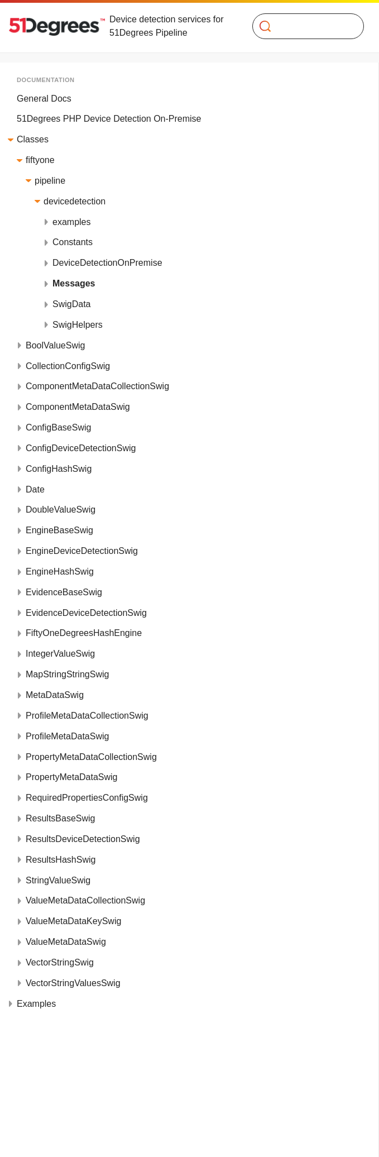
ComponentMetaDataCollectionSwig (97, 386)
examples (71, 222)
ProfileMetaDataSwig (67, 736)
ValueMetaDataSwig (66, 941)
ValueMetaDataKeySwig (73, 921)
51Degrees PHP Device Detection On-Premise (109, 118)
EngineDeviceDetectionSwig (82, 551)
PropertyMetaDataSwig (72, 777)
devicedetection (74, 201)
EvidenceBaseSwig (64, 592)
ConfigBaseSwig (58, 427)
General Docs (44, 98)
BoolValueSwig (55, 345)
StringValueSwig (58, 880)
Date (35, 489)
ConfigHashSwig (59, 469)
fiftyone (40, 160)
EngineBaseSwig (59, 530)
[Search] (303, 26)
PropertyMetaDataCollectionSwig (91, 757)
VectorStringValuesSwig (73, 983)
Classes (33, 139)
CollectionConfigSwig (68, 366)
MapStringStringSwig (67, 674)
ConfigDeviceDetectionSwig (81, 448)
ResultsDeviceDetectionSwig (83, 839)
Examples (36, 1003)
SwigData (71, 304)
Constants (72, 242)
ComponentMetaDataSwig (78, 407)
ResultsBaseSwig (60, 818)
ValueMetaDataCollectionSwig (85, 900)
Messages (73, 283)
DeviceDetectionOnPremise (107, 262)
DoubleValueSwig (60, 509)
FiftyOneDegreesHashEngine (84, 633)
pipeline (50, 180)
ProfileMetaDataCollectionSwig (87, 715)
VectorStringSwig (60, 962)
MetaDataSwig (55, 695)
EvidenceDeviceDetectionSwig (86, 613)
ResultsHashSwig (60, 859)
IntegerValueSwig (60, 653)
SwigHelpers (77, 324)
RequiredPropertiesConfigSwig (87, 797)
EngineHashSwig (60, 571)
